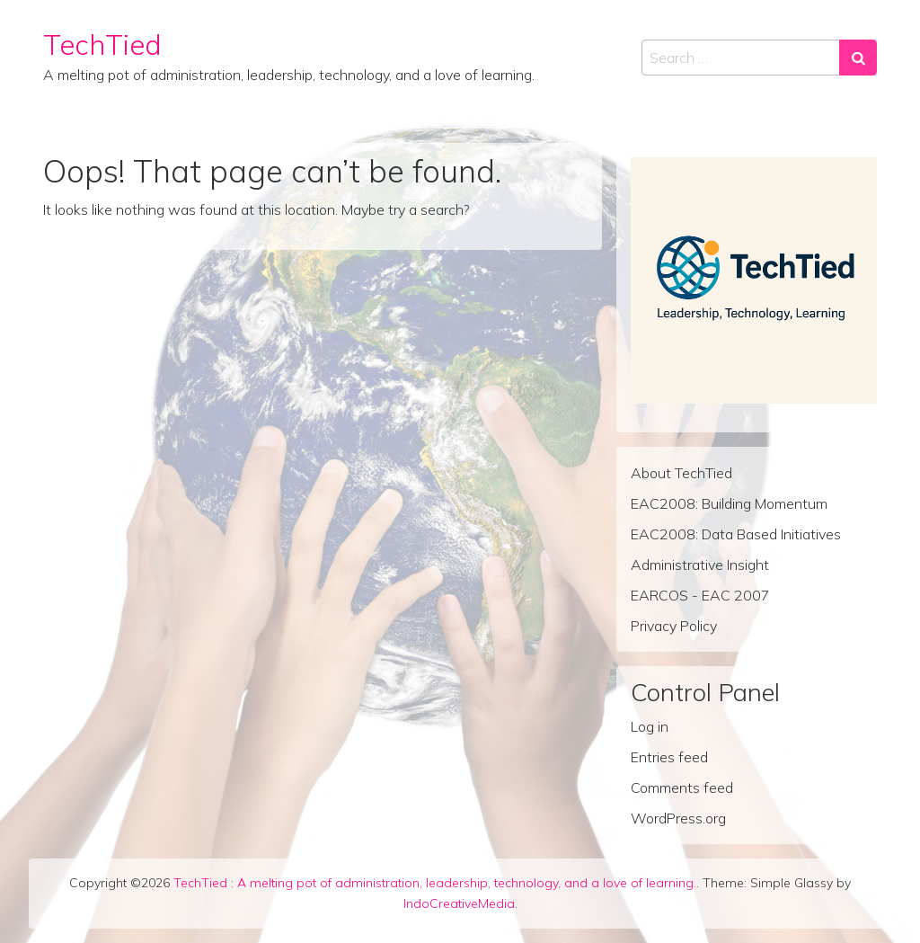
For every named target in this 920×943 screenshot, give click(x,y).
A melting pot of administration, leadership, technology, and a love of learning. (466, 883)
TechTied (102, 44)
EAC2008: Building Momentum (729, 503)
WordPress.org (678, 818)
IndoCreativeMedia (459, 903)
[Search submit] (858, 58)
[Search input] (740, 58)
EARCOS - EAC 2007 (700, 595)
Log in (649, 726)
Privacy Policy (674, 626)
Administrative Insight (700, 565)
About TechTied (681, 473)
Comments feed (682, 787)
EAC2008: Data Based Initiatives (736, 534)
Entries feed (669, 757)
